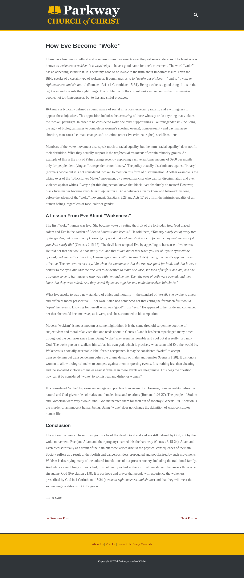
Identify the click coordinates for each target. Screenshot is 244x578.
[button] (196, 15)
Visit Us (110, 544)
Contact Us (124, 544)
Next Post (189, 518)
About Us (97, 544)
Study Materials (142, 544)
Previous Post (57, 518)
